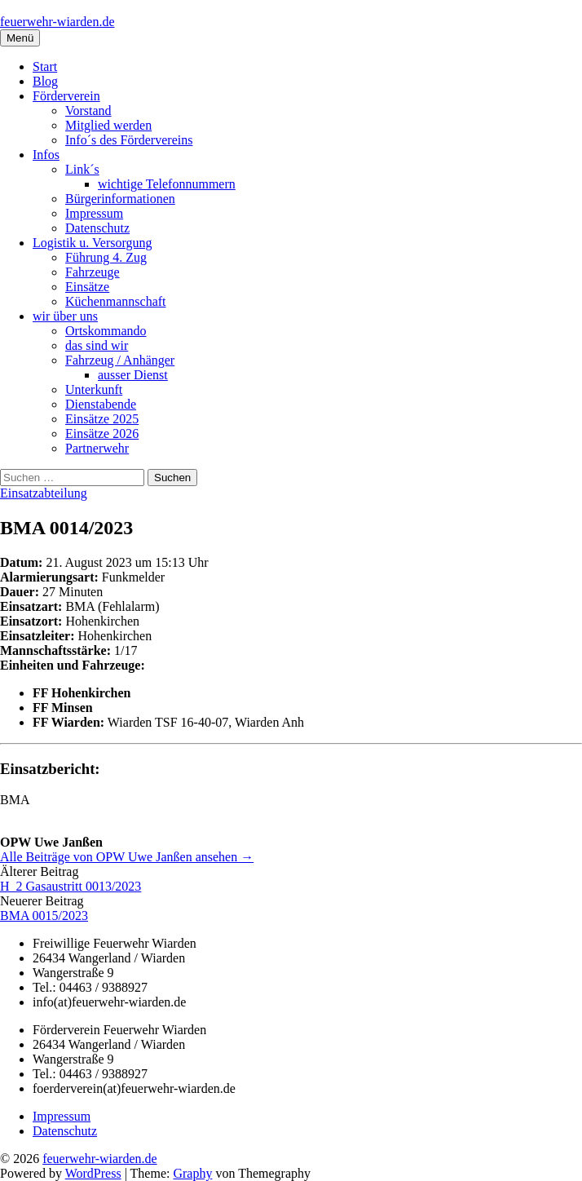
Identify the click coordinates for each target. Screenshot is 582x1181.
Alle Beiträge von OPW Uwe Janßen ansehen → (127, 857)
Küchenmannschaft (115, 301)
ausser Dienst (133, 375)
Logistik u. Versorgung (92, 243)
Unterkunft (93, 389)
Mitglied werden (108, 125)
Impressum (94, 213)
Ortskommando (106, 331)
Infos (46, 154)
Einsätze (87, 287)
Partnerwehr (97, 448)
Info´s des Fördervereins (128, 140)
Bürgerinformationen (120, 199)
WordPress (93, 1173)
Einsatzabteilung (43, 493)
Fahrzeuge (92, 272)
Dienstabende (100, 404)
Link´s (82, 169)
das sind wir (96, 345)
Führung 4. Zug (106, 257)
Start (45, 66)
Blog (45, 81)
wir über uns (65, 316)
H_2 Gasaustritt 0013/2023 (70, 886)
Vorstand (88, 110)
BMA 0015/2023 (44, 915)
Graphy (192, 1173)
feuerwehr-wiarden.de (57, 22)
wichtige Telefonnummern (167, 184)
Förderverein (66, 96)
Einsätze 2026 (102, 433)
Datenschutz (97, 228)
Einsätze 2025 (102, 419)
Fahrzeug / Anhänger (119, 360)
